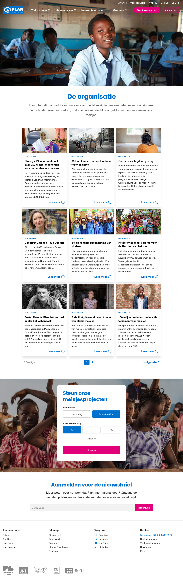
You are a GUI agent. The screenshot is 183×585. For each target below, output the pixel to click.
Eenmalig (76, 414)
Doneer (91, 450)
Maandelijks (106, 414)
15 (111, 430)
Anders (91, 438)
